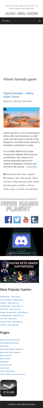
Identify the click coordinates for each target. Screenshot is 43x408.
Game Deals (5, 368)
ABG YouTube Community (10, 340)
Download (10, 174)
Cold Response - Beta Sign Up (11, 315)
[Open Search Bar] (39, 20)
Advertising (4, 346)
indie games (25, 178)
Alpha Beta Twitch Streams (10, 352)
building (9, 178)
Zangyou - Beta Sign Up (9, 303)
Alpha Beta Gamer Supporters (11, 349)
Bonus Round (5, 359)
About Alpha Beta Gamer (9, 343)
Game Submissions (7, 371)
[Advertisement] (21, 49)
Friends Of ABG (6, 365)
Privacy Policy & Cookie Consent (12, 374)
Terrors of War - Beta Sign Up (11, 322)
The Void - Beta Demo (8, 319)
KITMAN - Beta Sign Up (9, 325)
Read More (32, 167)
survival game (31, 189)
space (12, 189)
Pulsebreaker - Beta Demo (10, 297)
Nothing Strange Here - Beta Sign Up (14, 312)
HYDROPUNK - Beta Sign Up (11, 306)
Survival (20, 189)
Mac (24, 174)
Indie (19, 174)
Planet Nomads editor (22, 182)
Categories (4, 362)
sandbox (31, 174)
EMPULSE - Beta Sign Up (10, 309)
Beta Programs (5, 355)
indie (16, 178)
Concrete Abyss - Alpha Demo (11, 300)
